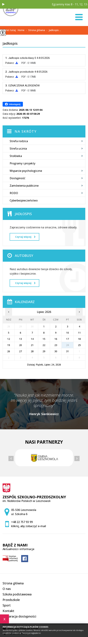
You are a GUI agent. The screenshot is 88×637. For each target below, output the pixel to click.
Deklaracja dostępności (19, 616)
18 (79, 338)
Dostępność (17, 178)
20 (20, 345)
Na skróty (26, 131)
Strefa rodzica (19, 141)
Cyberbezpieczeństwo (24, 200)
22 (44, 345)
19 (8, 345)
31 (67, 351)
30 (55, 351)
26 (8, 351)
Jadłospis (10, 44)
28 (32, 351)
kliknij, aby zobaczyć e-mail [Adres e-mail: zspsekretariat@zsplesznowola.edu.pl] (28, 526)
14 (32, 338)
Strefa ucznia (18, 148)
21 (32, 345)
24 (67, 345)
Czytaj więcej (25, 236)
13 (20, 338)
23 (55, 345)
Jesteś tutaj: (10, 30)
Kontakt (8, 611)
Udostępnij (12, 104)
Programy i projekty (22, 163)
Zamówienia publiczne (24, 185)
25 (79, 345)
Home (21, 30)
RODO (14, 193)
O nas (7, 589)
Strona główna (34, 30)
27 (20, 351)
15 (44, 338)
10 (67, 332)
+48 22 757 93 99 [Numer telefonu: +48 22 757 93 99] (22, 522)
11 (79, 332)
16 (55, 338)
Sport (7, 605)
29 (44, 351)
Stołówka (16, 156)
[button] (3, 4)
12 (8, 338)
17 (67, 338)
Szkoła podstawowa (17, 594)
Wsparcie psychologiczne (26, 171)
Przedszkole (11, 600)
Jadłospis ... (53, 30)
